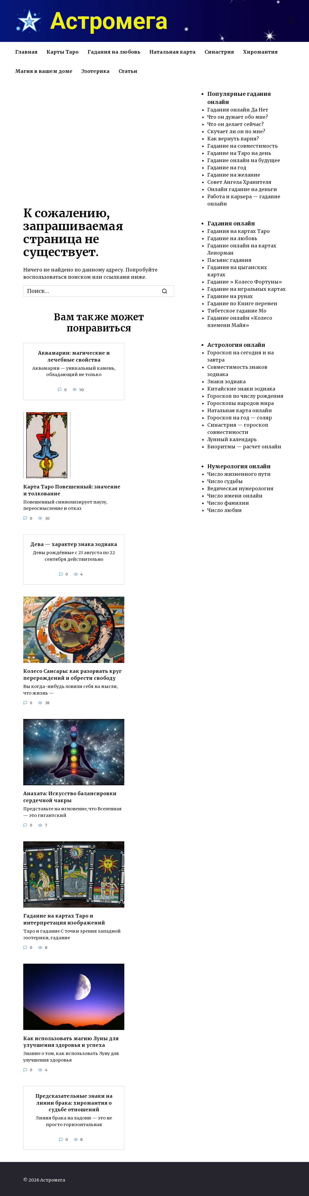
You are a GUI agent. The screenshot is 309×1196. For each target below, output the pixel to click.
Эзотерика (95, 71)
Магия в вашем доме (43, 71)
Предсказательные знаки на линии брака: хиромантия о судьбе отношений (74, 1100)
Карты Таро (62, 52)
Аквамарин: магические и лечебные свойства (74, 356)
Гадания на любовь (114, 52)
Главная (26, 52)
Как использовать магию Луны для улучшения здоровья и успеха (71, 1039)
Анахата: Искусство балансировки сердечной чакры (69, 795)
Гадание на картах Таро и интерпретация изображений (64, 917)
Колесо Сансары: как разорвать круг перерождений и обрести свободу (72, 673)
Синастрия (219, 52)
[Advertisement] (98, 141)
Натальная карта (172, 52)
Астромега (109, 21)
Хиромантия (260, 52)
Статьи (128, 71)
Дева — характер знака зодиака (73, 543)
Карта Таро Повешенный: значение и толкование (71, 489)
